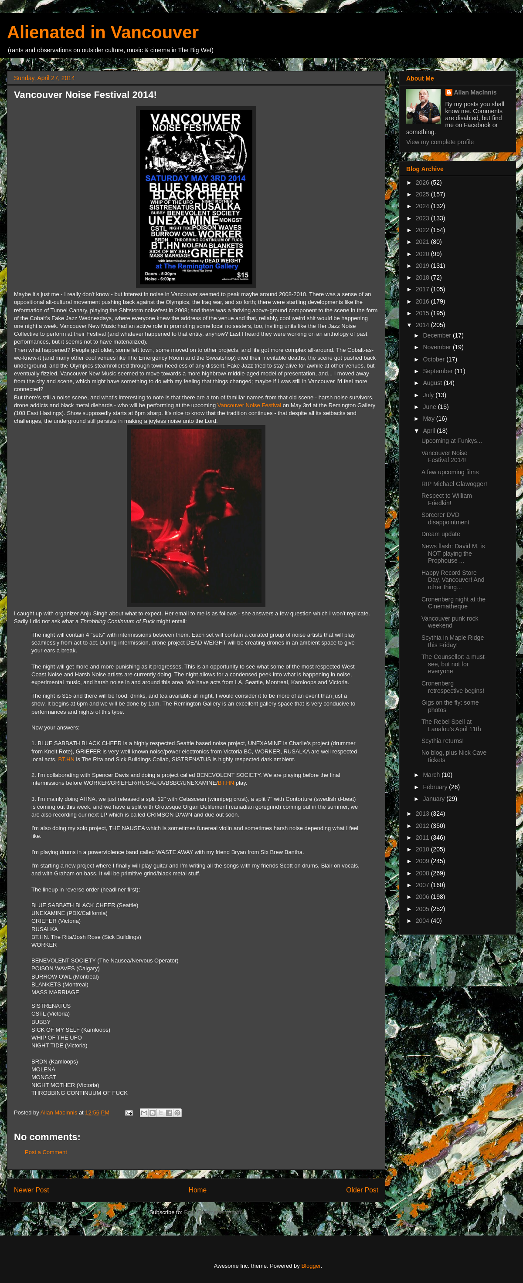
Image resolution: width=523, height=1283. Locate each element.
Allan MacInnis (475, 92)
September (438, 371)
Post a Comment (46, 1152)
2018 (423, 277)
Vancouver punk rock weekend (449, 622)
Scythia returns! (442, 740)
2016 (423, 301)
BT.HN (66, 759)
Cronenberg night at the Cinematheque (453, 603)
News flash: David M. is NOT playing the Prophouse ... (453, 553)
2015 (423, 313)
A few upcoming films (450, 472)
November (437, 347)
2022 (423, 229)
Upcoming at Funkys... (451, 440)
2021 (423, 241)
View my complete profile (440, 141)
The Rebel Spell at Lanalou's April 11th (451, 725)
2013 (423, 813)
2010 (423, 849)
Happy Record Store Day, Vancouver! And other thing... (452, 580)
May (429, 418)
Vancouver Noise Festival (249, 405)
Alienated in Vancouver (103, 32)
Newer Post (31, 1190)
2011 (423, 837)
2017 (423, 289)
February (436, 786)
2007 (423, 884)
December (437, 335)
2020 (423, 253)
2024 (423, 206)
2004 (423, 920)
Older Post (362, 1190)
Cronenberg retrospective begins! (452, 687)
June (430, 406)
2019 (423, 265)
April (430, 430)
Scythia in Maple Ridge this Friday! (452, 641)
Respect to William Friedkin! (446, 499)
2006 (423, 896)
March (432, 774)
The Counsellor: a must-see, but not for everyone (453, 664)
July (429, 395)
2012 (423, 825)
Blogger (310, 1266)
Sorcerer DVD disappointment (445, 518)
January (434, 798)
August (433, 382)
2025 (423, 194)
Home (198, 1190)
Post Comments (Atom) (213, 1212)
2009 (423, 861)
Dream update (440, 533)
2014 (423, 324)
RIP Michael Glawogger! (454, 483)
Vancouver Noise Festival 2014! (444, 456)
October (434, 359)
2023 (423, 218)
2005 (423, 908)
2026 (423, 182)
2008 (423, 873)
